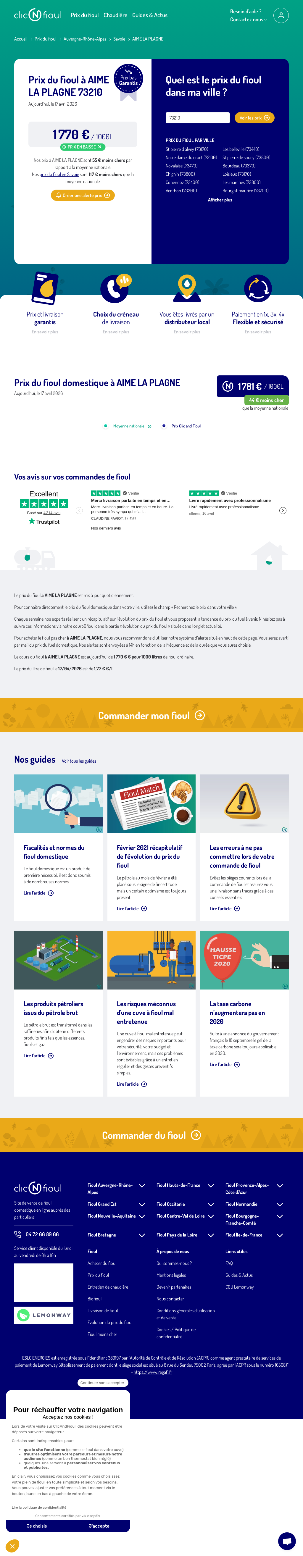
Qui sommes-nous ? (174, 1400)
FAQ (229, 1400)
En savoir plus (45, 332)
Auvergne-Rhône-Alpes (85, 39)
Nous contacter (170, 1436)
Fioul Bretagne (102, 1372)
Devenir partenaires (174, 1424)
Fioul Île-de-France (243, 1372)
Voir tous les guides (79, 898)
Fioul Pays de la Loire (177, 1372)
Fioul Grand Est (102, 1341)
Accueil (21, 39)
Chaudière (116, 15)
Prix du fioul (85, 15)
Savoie (119, 39)
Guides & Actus (149, 15)
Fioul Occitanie (171, 1341)
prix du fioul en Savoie (59, 174)
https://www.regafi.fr (153, 1509)
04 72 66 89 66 (36, 1371)
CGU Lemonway (239, 1424)
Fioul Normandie (241, 1341)
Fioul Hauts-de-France (178, 1322)
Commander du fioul (151, 1272)
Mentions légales (171, 1412)
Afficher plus (220, 200)
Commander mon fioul (151, 852)
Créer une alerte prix (83, 195)
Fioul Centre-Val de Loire (181, 1353)
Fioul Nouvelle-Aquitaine (112, 1353)
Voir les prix (255, 118)
